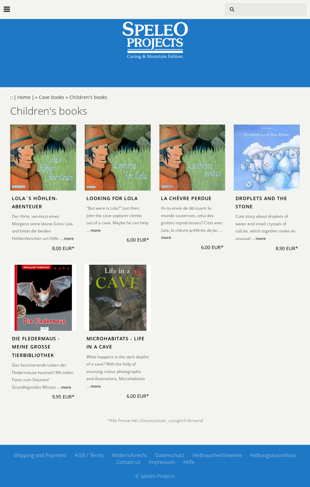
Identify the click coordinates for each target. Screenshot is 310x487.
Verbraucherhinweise (217, 455)
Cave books (51, 97)
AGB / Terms (89, 455)
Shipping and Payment (40, 455)
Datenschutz (169, 455)
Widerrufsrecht (129, 455)
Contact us (128, 461)
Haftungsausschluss (273, 455)
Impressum (162, 461)
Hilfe (188, 461)
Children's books (88, 97)
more (69, 238)
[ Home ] (24, 97)
